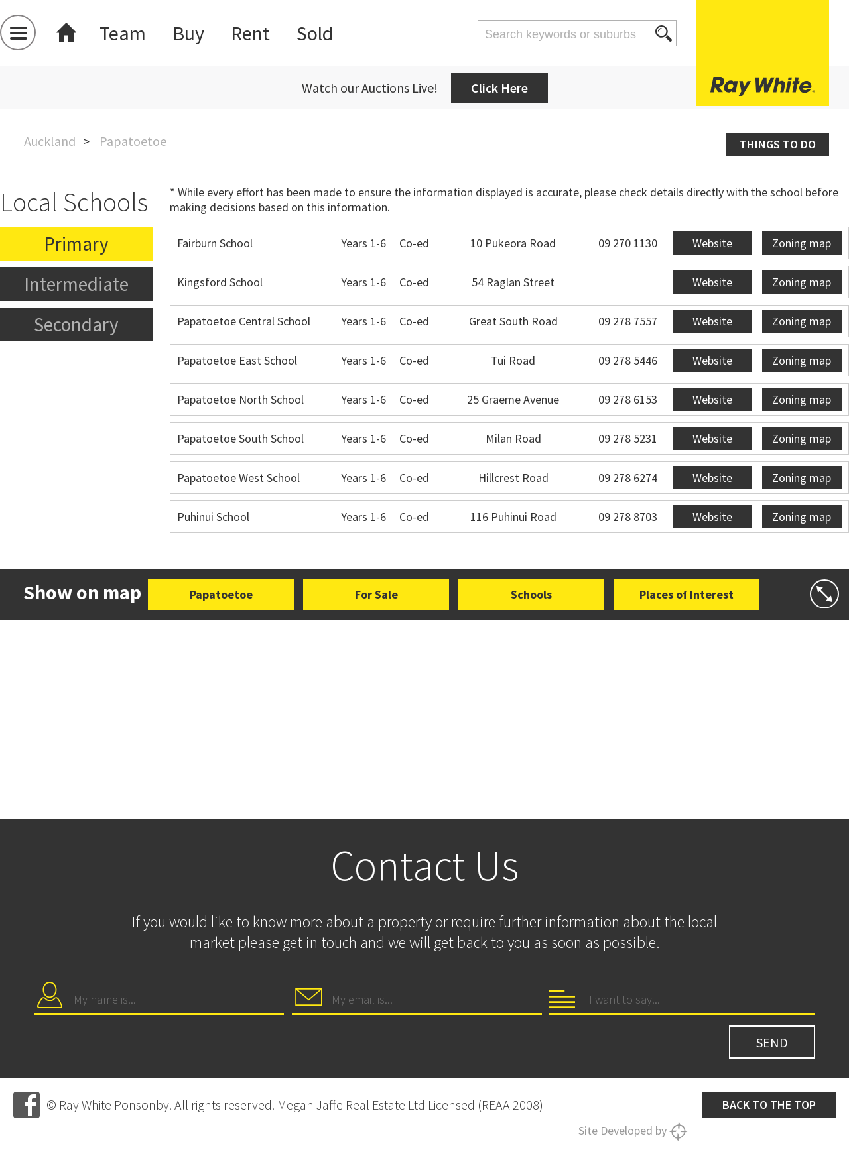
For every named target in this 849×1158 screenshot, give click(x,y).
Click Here (499, 88)
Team (122, 33)
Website (712, 243)
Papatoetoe (221, 594)
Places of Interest (686, 594)
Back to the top (769, 1104)
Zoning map (801, 243)
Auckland (50, 141)
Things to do (778, 144)
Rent (250, 33)
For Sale (376, 594)
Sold (314, 33)
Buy (188, 33)
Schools (531, 594)
